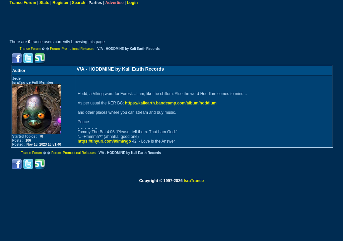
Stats (44, 2)
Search (78, 2)
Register (61, 2)
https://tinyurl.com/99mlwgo (104, 141)
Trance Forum (23, 2)
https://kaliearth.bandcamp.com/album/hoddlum (170, 103)
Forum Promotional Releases (72, 49)
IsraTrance (194, 180)
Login (132, 2)
